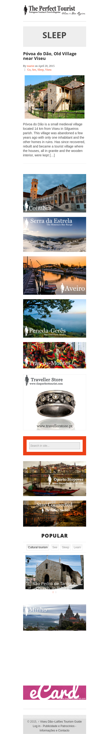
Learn (77, 547)
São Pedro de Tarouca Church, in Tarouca (54, 586)
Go (29, 69)
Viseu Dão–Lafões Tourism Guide (60, 721)
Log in (36, 726)
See (34, 69)
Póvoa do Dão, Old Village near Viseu (50, 56)
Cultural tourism (38, 547)
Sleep (41, 69)
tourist (30, 66)
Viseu (48, 69)
